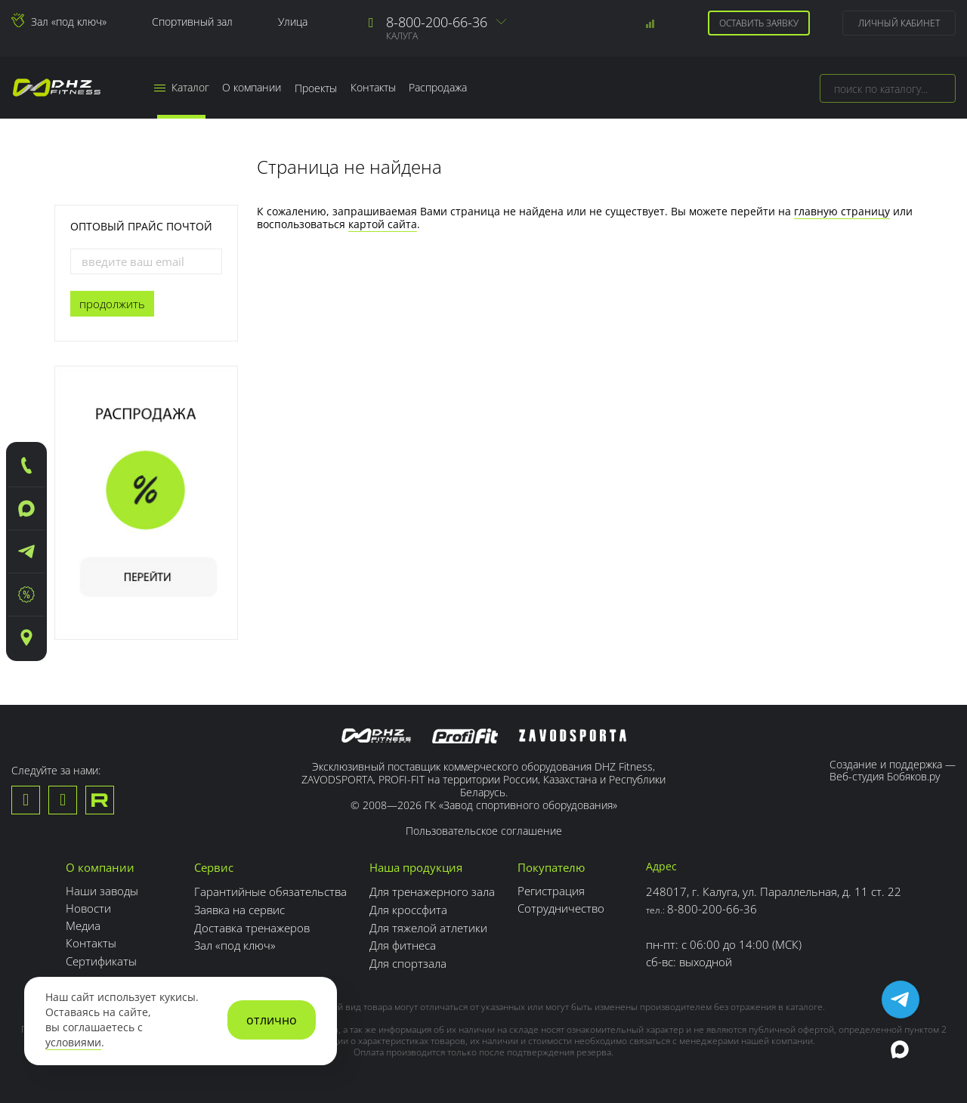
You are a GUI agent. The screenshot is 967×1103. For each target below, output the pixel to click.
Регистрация (551, 890)
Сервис (213, 867)
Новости (88, 908)
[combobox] (888, 88)
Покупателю (551, 867)
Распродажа (439, 88)
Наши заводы (102, 890)
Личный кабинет (899, 23)
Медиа (83, 925)
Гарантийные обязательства (270, 890)
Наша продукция (415, 867)
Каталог (181, 88)
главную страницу (842, 211)
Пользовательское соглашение (484, 831)
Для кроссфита (408, 908)
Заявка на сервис (239, 908)
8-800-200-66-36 (436, 22)
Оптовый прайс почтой (141, 226)
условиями (73, 1042)
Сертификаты (101, 960)
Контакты (374, 88)
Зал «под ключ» (69, 21)
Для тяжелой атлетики (428, 925)
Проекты (316, 88)
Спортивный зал (192, 21)
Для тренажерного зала (432, 890)
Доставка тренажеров (252, 925)
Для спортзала (407, 960)
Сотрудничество (560, 908)
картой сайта (382, 224)
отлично (271, 1020)
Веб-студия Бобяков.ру (885, 776)
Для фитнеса (402, 942)
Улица (292, 21)
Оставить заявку (759, 23)
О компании (252, 88)
